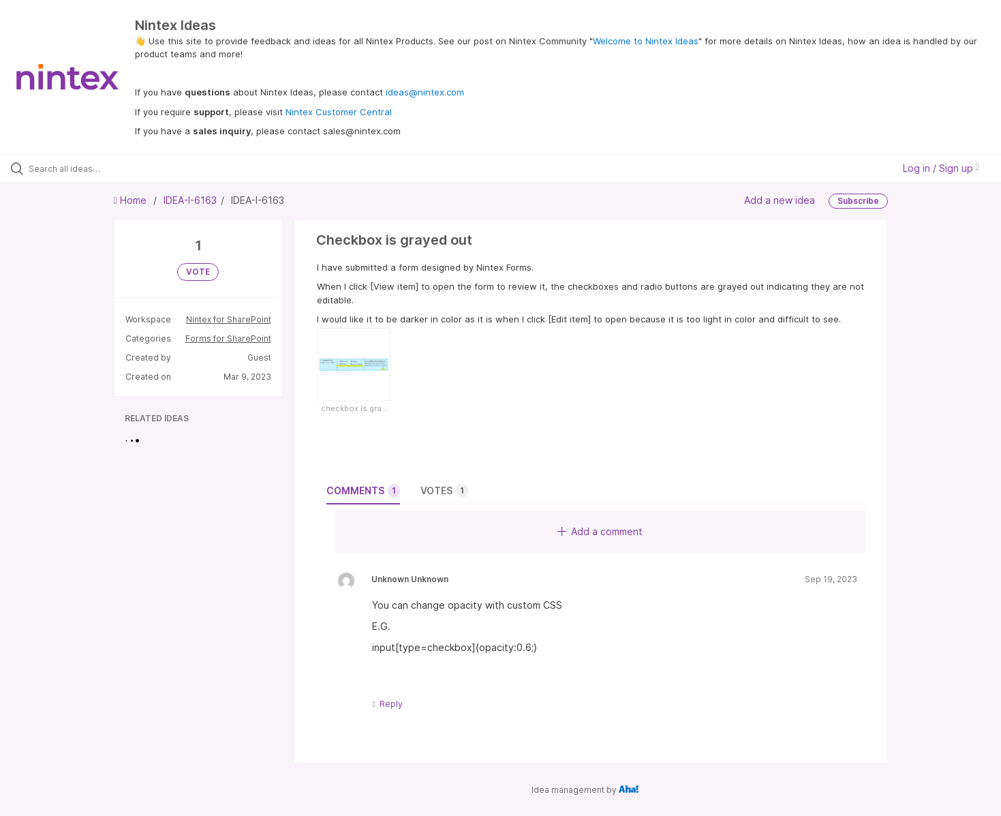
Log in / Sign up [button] (941, 168)
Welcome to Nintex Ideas (645, 40)
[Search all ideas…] (117, 168)
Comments (363, 491)
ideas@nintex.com (425, 92)
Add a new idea (779, 200)
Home (131, 200)
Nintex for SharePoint (228, 319)
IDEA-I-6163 (190, 200)
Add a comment (600, 531)
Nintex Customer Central (339, 111)
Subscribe (858, 201)
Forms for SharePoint (228, 338)
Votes (444, 491)
